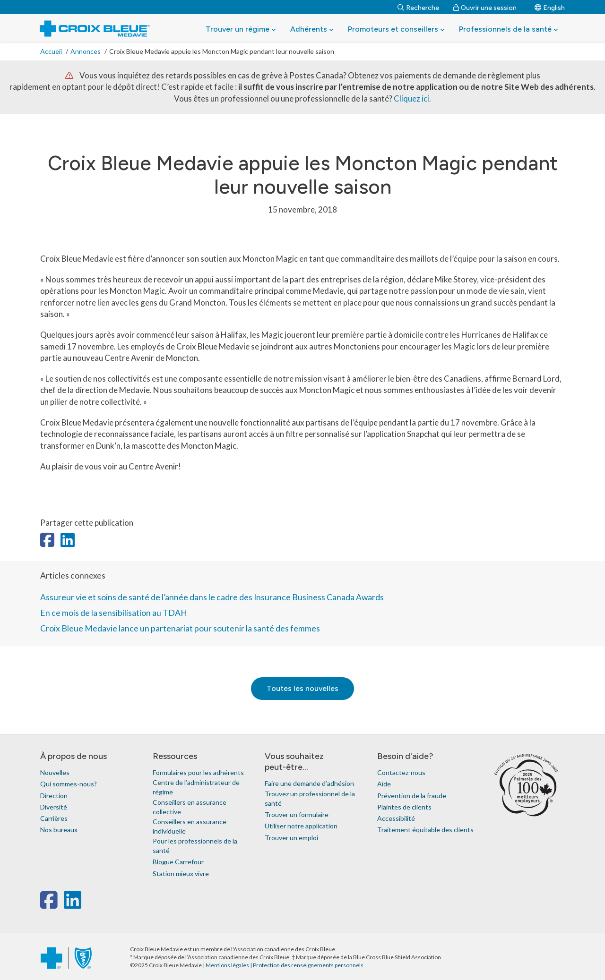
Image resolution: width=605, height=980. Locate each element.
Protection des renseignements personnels (308, 965)
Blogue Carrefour (178, 862)
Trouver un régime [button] (241, 29)
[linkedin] (72, 905)
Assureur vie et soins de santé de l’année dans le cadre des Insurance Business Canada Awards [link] (212, 597)
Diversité (53, 807)
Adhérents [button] (312, 29)
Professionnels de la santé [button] (508, 29)
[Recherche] (418, 7)
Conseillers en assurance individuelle (189, 826)
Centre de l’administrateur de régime (196, 787)
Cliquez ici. (412, 98)
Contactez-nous (401, 772)
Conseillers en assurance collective (189, 807)
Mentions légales (228, 965)
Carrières (54, 818)
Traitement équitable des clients (425, 830)
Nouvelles (54, 772)
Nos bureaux (59, 830)
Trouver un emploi (291, 838)
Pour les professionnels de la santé (195, 845)
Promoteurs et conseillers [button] (396, 29)
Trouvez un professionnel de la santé (310, 798)
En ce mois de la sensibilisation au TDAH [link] (113, 613)
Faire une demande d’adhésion (309, 783)
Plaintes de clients (404, 807)
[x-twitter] (62, 905)
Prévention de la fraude (411, 796)
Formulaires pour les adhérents (198, 772)
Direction (54, 796)
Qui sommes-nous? (68, 784)
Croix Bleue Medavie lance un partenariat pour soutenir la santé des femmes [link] (180, 628)
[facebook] (50, 905)
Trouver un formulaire (296, 814)
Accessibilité (396, 818)
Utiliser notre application (301, 826)
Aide (384, 784)
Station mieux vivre (181, 873)
